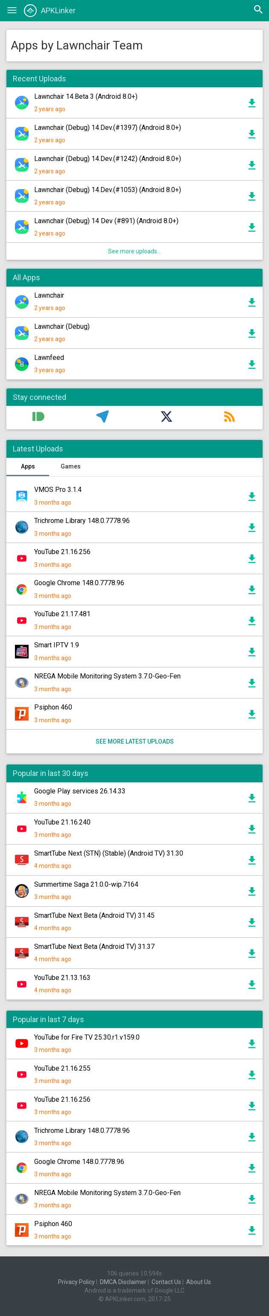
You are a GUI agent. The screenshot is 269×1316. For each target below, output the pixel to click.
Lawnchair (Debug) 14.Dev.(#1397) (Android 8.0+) (107, 128)
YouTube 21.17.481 (62, 614)
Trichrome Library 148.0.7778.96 (82, 521)
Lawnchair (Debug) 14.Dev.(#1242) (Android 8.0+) (107, 159)
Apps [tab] (28, 466)
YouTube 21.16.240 (62, 822)
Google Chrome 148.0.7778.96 (79, 583)
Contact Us (166, 1282)
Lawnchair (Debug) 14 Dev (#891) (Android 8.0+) (106, 221)
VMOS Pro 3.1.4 (58, 490)
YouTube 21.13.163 (62, 978)
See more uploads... (134, 251)
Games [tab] (71, 466)
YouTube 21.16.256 (62, 552)
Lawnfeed (49, 357)
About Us (198, 1282)
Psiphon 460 (53, 707)
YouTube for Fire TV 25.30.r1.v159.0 (87, 1037)
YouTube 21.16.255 (62, 1068)
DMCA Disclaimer (123, 1282)
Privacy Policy (76, 1282)
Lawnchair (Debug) (62, 326)
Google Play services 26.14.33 (80, 791)
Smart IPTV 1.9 (56, 645)
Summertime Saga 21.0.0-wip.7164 (86, 884)
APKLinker (50, 10)
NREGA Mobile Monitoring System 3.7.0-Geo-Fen (107, 676)
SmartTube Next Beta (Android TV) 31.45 (94, 915)
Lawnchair (49, 295)
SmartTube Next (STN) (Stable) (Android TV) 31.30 (108, 853)
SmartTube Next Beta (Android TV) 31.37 (94, 946)
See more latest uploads (135, 741)
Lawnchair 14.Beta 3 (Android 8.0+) (85, 96)
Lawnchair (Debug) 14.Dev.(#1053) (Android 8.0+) (107, 190)
